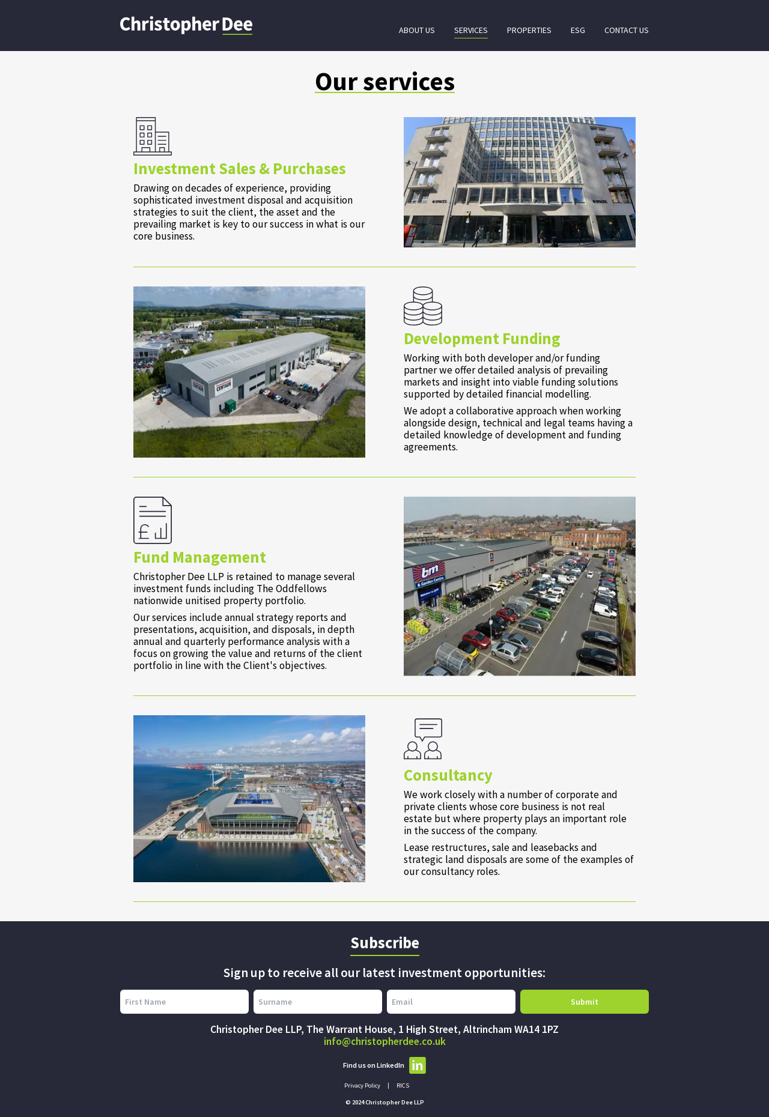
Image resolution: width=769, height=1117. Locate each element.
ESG (578, 30)
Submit (584, 1001)
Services (471, 30)
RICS (403, 1085)
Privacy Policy (362, 1085)
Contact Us (626, 30)
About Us (417, 30)
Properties (529, 30)
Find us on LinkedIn (384, 1065)
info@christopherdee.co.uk (385, 1041)
